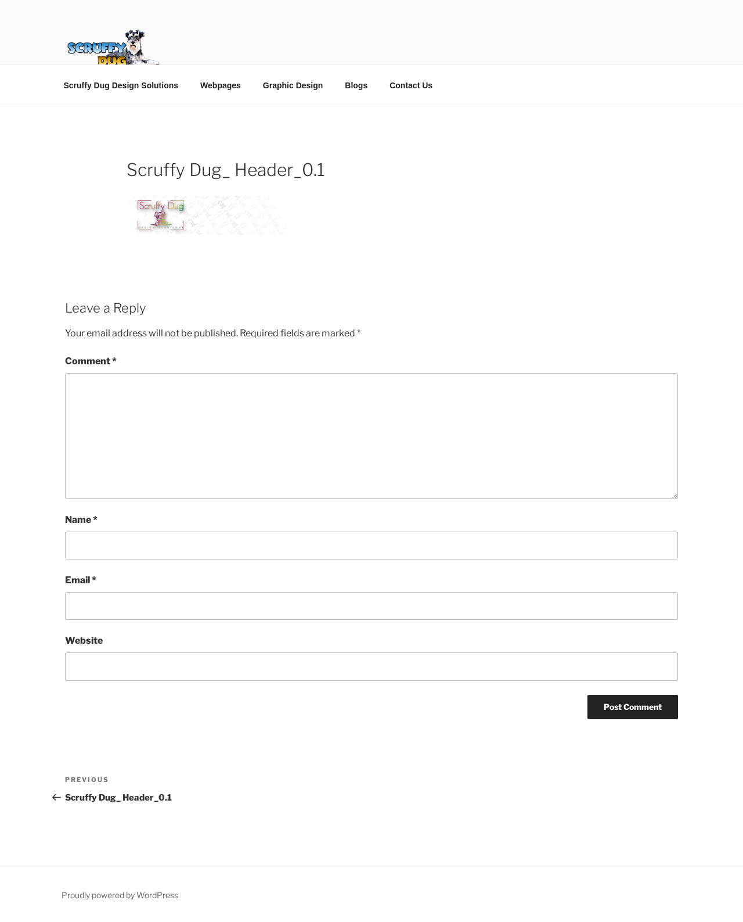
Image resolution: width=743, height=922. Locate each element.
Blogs (356, 85)
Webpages (220, 85)
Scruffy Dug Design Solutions (121, 85)
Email (80, 580)
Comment (91, 361)
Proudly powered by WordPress (120, 895)
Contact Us (410, 85)
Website (84, 640)
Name (81, 519)
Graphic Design (293, 85)
